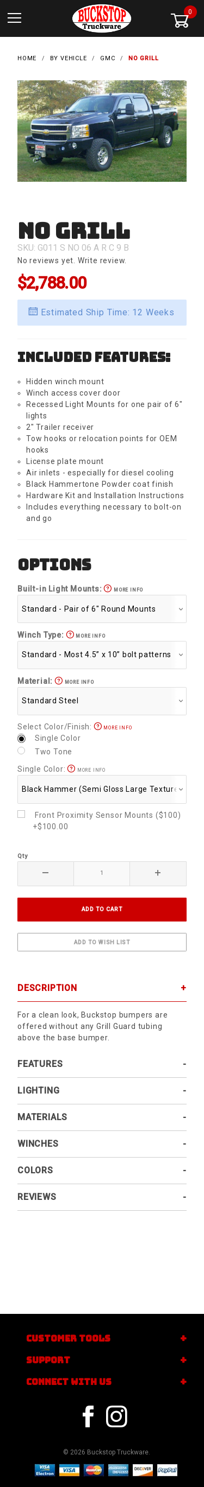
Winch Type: (61, 635)
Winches (38, 1144)
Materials (42, 1117)
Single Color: (61, 769)
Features (40, 1064)
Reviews (37, 1197)
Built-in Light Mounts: (80, 588)
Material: (55, 681)
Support (48, 1360)
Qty (22, 856)
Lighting (38, 1090)
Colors (35, 1170)
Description (47, 988)
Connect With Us (69, 1382)
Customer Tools (68, 1338)
